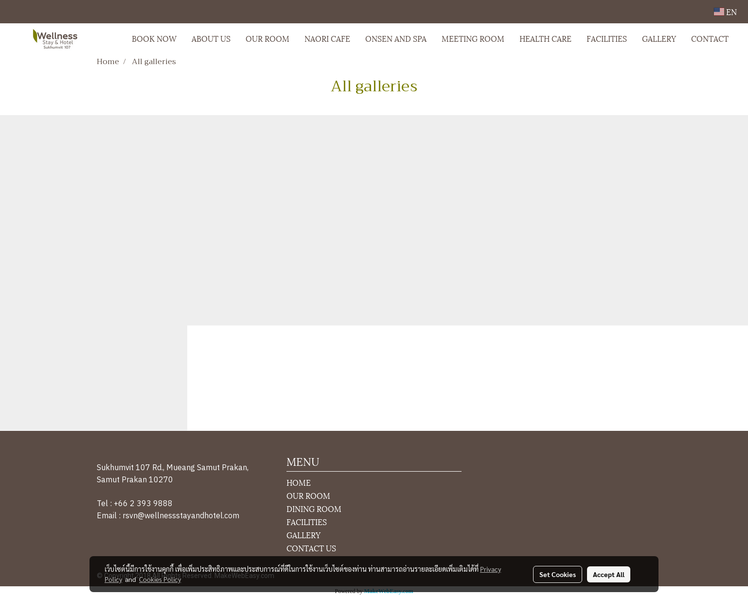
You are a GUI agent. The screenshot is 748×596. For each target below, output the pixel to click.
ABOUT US (211, 38)
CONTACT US (311, 548)
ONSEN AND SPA (396, 38)
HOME (298, 482)
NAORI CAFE (327, 38)
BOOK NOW (154, 38)
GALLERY (659, 38)
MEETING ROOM (473, 38)
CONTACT (710, 38)
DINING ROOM (313, 508)
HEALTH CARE (545, 38)
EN (725, 11)
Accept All (608, 574)
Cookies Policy (160, 579)
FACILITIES (607, 38)
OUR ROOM (267, 38)
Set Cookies (557, 574)
